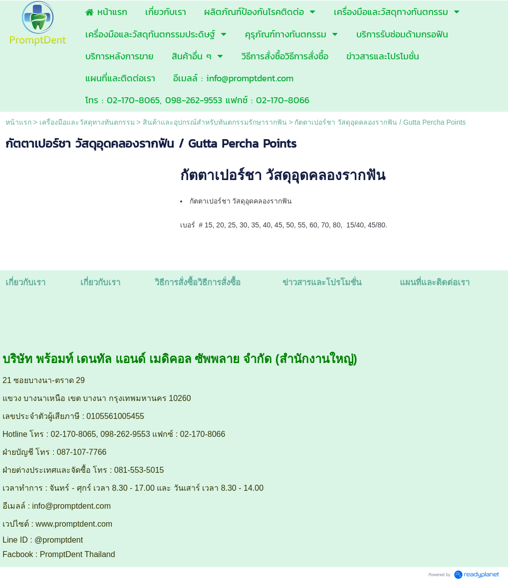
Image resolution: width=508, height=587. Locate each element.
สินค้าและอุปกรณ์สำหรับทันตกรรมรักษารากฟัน (215, 122)
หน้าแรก (18, 122)
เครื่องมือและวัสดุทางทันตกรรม (87, 122)
